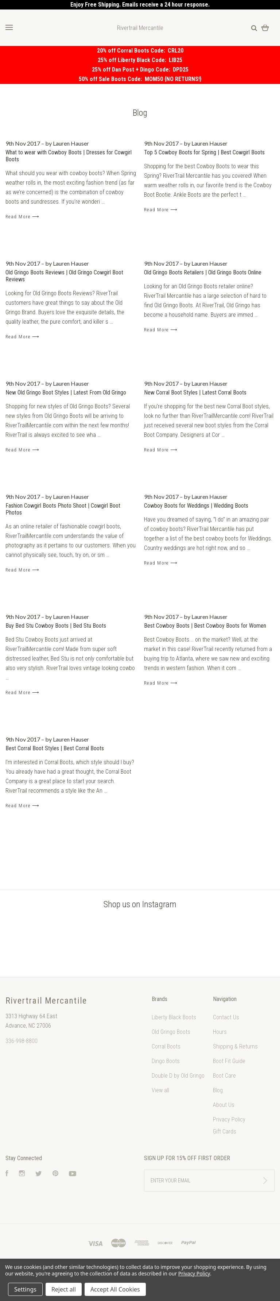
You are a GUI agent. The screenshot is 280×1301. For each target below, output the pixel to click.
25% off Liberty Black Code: (133, 60)
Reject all (63, 1289)
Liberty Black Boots (174, 1017)
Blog (218, 1090)
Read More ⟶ (22, 216)
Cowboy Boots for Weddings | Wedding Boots (196, 505)
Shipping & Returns (235, 1046)
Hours (220, 1031)
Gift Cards (224, 1131)
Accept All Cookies (115, 1289)
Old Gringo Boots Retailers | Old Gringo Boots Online (202, 272)
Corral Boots (166, 1046)
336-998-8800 (21, 1041)
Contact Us (226, 1017)
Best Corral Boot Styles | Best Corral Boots (54, 748)
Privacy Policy (229, 1119)
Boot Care (224, 1075)
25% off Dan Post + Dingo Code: (132, 69)
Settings (25, 1289)
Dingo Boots (166, 1061)
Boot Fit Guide (229, 1061)
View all (160, 1090)
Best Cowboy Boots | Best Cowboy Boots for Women (205, 625)
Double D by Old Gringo (178, 1075)
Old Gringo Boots (171, 1031)
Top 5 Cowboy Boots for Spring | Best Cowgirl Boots (204, 152)
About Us (223, 1104)
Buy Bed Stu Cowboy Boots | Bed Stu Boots (55, 625)
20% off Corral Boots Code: (132, 50)
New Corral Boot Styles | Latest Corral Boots (195, 392)
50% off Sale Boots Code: (112, 79)
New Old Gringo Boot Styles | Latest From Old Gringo (65, 392)
